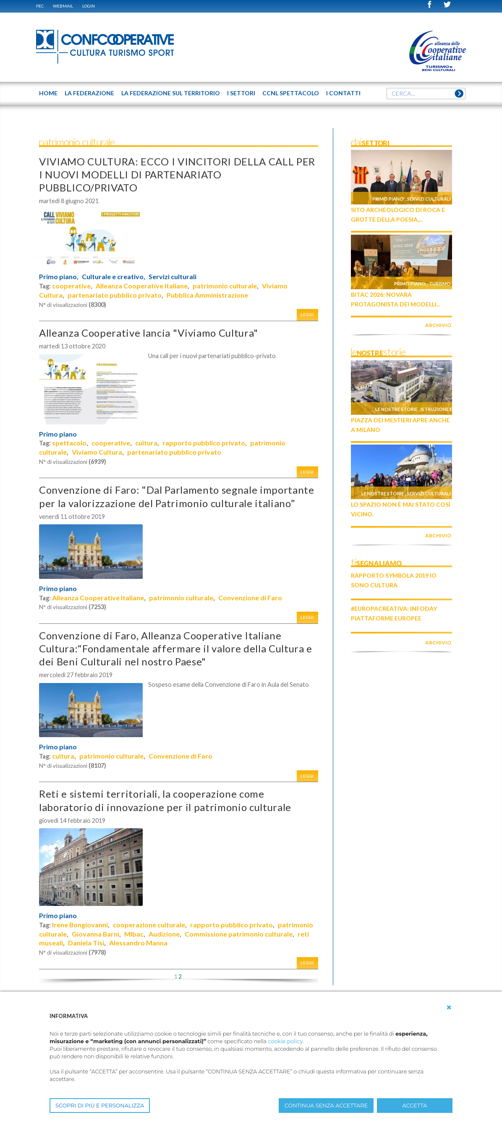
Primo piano (58, 434)
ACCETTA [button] (415, 1105)
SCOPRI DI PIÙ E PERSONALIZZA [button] (99, 1105)
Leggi (307, 314)
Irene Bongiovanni (80, 925)
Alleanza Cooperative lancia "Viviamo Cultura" (148, 333)
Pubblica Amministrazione (207, 295)
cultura (146, 443)
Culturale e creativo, (113, 276)
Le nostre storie (396, 409)
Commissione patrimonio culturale (239, 934)
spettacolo (69, 443)
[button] (449, 1007)
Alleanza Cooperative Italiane (142, 286)
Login (88, 5)
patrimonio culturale (225, 286)
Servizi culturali (172, 276)
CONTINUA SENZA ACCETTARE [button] (326, 1105)
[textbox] (426, 93)
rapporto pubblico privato (203, 443)
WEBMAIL (63, 5)
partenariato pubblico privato (115, 295)
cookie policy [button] (285, 1041)
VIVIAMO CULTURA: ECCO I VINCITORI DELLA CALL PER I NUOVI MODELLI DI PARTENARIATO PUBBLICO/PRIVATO (177, 174)
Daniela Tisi (86, 943)
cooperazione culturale (149, 925)
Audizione (164, 934)
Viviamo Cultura (97, 452)
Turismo (440, 283)
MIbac (134, 934)
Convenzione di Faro (250, 598)
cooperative (71, 286)
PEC (40, 5)
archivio (438, 325)
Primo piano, (58, 276)
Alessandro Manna (138, 943)
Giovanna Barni (95, 934)
